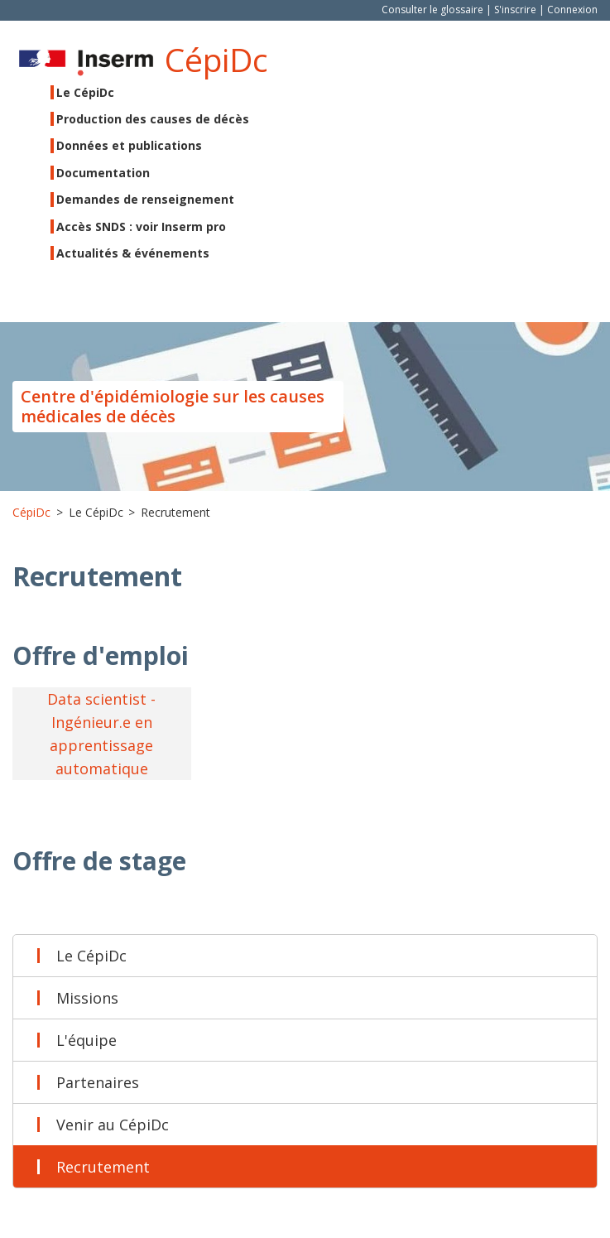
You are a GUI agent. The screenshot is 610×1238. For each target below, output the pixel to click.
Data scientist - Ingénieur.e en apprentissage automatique (101, 733)
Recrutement (103, 1167)
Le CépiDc (91, 956)
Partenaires (97, 1082)
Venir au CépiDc (112, 1124)
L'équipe (86, 1040)
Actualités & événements (132, 253)
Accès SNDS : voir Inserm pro (141, 226)
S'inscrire (515, 9)
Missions (87, 998)
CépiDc (216, 59)
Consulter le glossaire (432, 9)
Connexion (572, 9)
